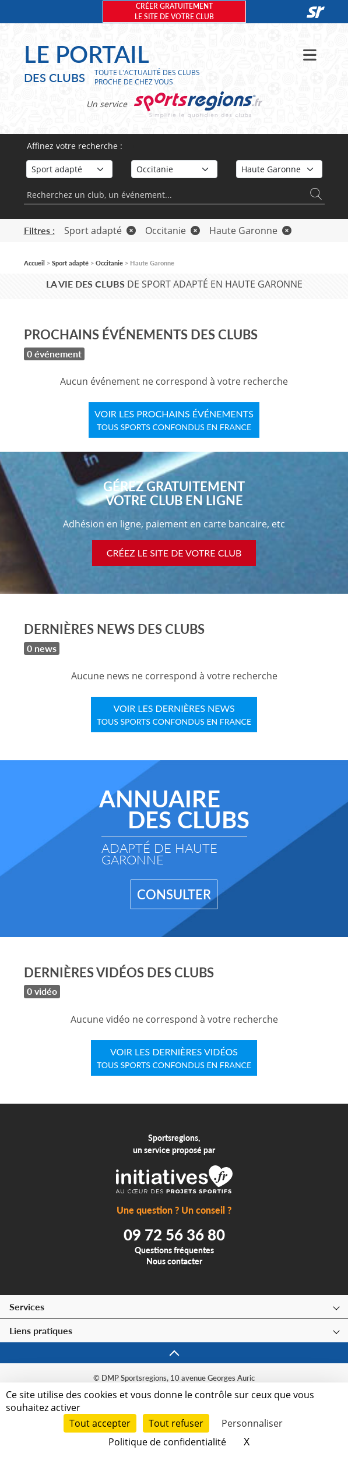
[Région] (174, 169)
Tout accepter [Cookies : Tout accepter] (100, 1423)
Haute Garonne (250, 230)
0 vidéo (42, 991)
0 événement (54, 353)
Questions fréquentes (174, 1250)
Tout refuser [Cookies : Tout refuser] (176, 1423)
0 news (42, 648)
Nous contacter (174, 1261)
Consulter (174, 894)
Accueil (34, 263)
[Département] (279, 169)
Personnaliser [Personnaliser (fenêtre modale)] (252, 1423)
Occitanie (172, 230)
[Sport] (69, 169)
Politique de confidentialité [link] (167, 1441)
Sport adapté (100, 230)
